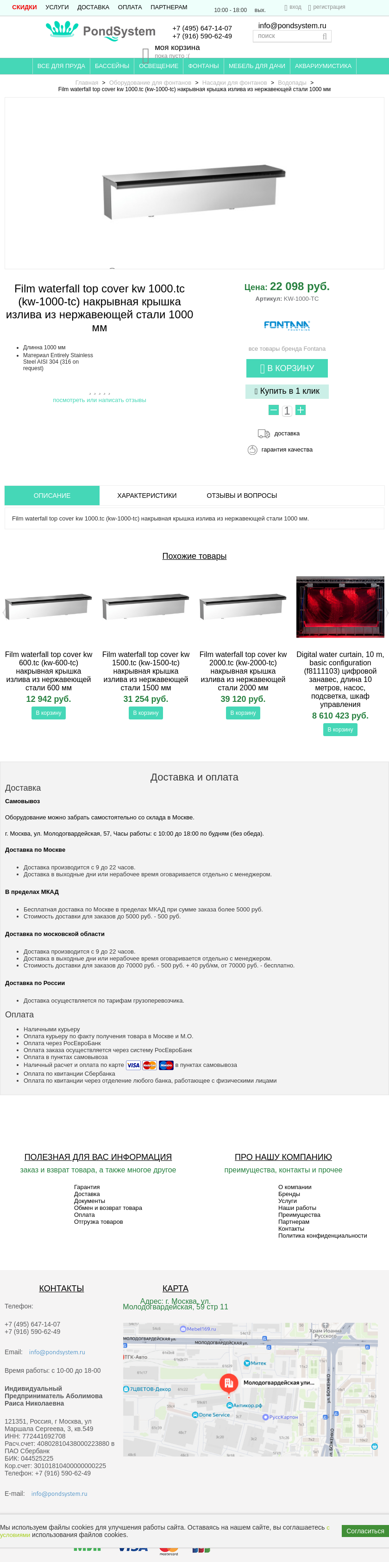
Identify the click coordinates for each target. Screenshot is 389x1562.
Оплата (130, 7)
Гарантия (87, 1187)
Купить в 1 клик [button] (287, 391)
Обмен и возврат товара (108, 1207)
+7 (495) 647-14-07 (202, 28)
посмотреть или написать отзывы (99, 400)
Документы (89, 1200)
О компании (295, 1187)
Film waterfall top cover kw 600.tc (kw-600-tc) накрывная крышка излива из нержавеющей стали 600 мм (49, 671)
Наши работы (297, 1207)
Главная (86, 82)
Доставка (93, 7)
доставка (287, 433)
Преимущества (299, 1214)
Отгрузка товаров (98, 1221)
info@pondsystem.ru (292, 26)
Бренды (289, 1193)
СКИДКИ (24, 7)
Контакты (291, 1228)
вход (295, 7)
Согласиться (365, 1531)
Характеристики (146, 495)
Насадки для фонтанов (234, 82)
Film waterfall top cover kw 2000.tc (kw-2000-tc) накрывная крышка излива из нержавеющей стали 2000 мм (243, 671)
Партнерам (169, 7)
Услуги (57, 7)
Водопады (292, 82)
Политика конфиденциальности (322, 1235)
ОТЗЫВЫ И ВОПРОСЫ (242, 495)
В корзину (287, 369)
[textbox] (292, 36)
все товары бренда (287, 345)
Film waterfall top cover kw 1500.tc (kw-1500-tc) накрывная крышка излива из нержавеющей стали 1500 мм (146, 671)
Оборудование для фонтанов (150, 82)
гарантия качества (287, 449)
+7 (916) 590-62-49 (202, 36)
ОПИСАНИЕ (52, 495)
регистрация (329, 7)
